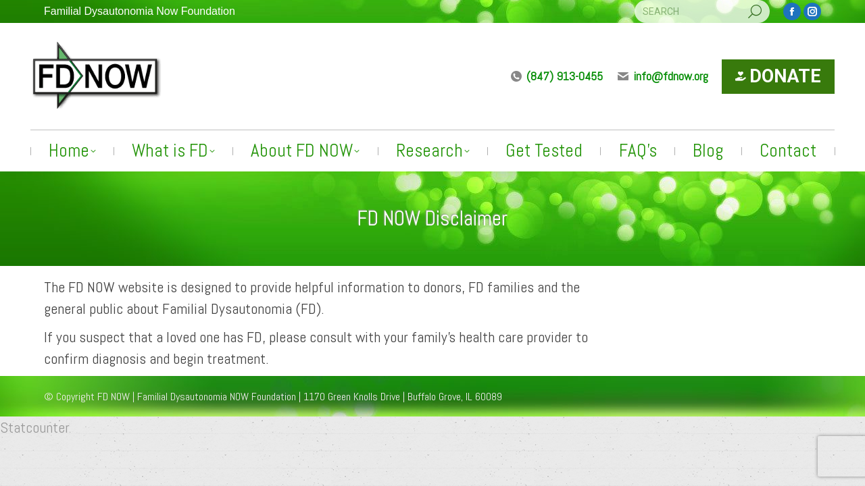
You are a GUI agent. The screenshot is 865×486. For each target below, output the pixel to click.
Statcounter (35, 427)
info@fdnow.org (662, 76)
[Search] (702, 11)
